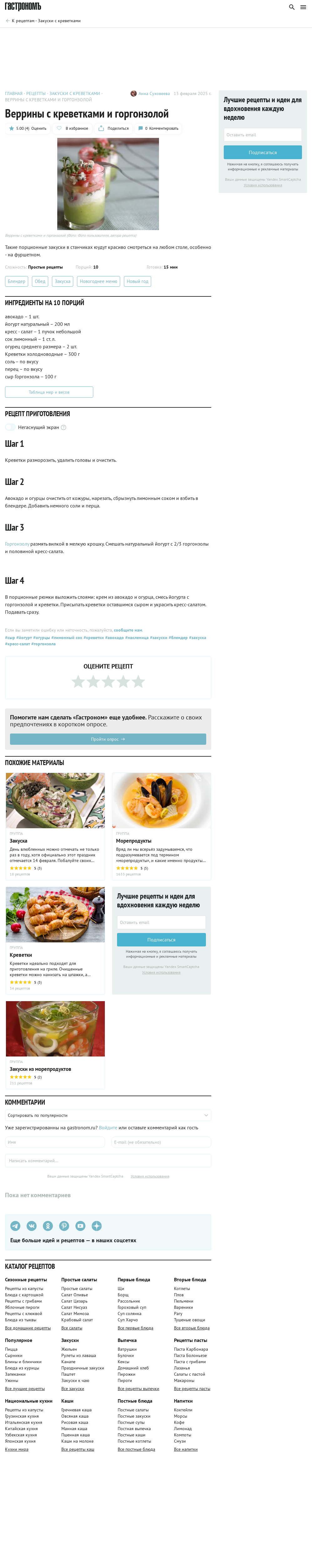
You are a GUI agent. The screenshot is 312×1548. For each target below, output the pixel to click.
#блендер (177, 637)
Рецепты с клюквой (23, 1313)
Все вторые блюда (192, 1328)
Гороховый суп (132, 1307)
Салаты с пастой (189, 1374)
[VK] (32, 1226)
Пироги (125, 1380)
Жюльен (69, 1349)
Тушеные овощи (189, 1320)
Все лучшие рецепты (25, 1388)
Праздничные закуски (82, 1368)
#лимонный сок (66, 637)
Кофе (179, 1422)
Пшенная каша (75, 1435)
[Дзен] (97, 1226)
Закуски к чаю (75, 1380)
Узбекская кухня (21, 1435)
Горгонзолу (17, 544)
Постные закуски (134, 1416)
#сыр (10, 637)
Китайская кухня (21, 1428)
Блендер (16, 281)
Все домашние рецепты (28, 1328)
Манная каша (74, 1428)
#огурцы (41, 637)
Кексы (123, 1361)
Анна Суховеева (154, 93)
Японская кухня (20, 1441)
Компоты (182, 1435)
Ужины (11, 1380)
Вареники (183, 1307)
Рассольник (129, 1301)
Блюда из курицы (22, 1368)
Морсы (180, 1416)
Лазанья (182, 1368)
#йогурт (23, 637)
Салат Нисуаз (74, 1307)
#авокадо (114, 637)
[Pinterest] (64, 1226)
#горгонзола (43, 644)
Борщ (123, 1295)
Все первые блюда (135, 1328)
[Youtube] (80, 1226)
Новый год (137, 281)
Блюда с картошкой (24, 1295)
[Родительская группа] (43, 21)
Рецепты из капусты (24, 1288)
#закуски (158, 637)
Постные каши (132, 1435)
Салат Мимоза (75, 1313)
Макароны (184, 1380)
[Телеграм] (15, 1226)
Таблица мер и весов (49, 392)
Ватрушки (127, 1349)
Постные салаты (133, 1410)
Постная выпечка (134, 1428)
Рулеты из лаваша (78, 1355)
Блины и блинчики (23, 1361)
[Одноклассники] (48, 1226)
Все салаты (71, 1328)
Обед (40, 281)
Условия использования (161, 972)
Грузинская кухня (22, 1416)
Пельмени (183, 1301)
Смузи (180, 1441)
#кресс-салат (17, 644)
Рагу (178, 1313)
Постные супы (131, 1422)
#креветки (93, 637)
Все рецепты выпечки (138, 1388)
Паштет (68, 1374)
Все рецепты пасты (192, 1388)
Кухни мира (16, 1449)
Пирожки (127, 1374)
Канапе (68, 1361)
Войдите (108, 1127)
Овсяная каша (75, 1416)
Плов (179, 1295)
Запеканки (15, 1374)
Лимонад (183, 1428)
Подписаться (161, 940)
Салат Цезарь (74, 1301)
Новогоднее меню (98, 281)
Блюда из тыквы (20, 1320)
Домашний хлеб (133, 1368)
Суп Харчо (128, 1320)
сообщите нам (128, 630)
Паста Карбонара (191, 1349)
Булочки (126, 1355)
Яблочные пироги (22, 1307)
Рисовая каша (74, 1422)
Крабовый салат (77, 1320)
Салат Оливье (74, 1295)
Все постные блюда (136, 1449)
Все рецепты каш (77, 1449)
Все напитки (186, 1449)
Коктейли (183, 1410)
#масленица (136, 637)
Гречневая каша (76, 1410)
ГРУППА (16, 833)
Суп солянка (129, 1313)
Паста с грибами (190, 1361)
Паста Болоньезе (190, 1355)
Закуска (62, 281)
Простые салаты (76, 1288)
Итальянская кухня (23, 1422)
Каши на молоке (77, 1441)
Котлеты (182, 1288)
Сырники (14, 1355)
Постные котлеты (134, 1441)
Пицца (11, 1349)
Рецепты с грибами (23, 1301)
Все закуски (72, 1388)
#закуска (197, 637)
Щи (121, 1288)
